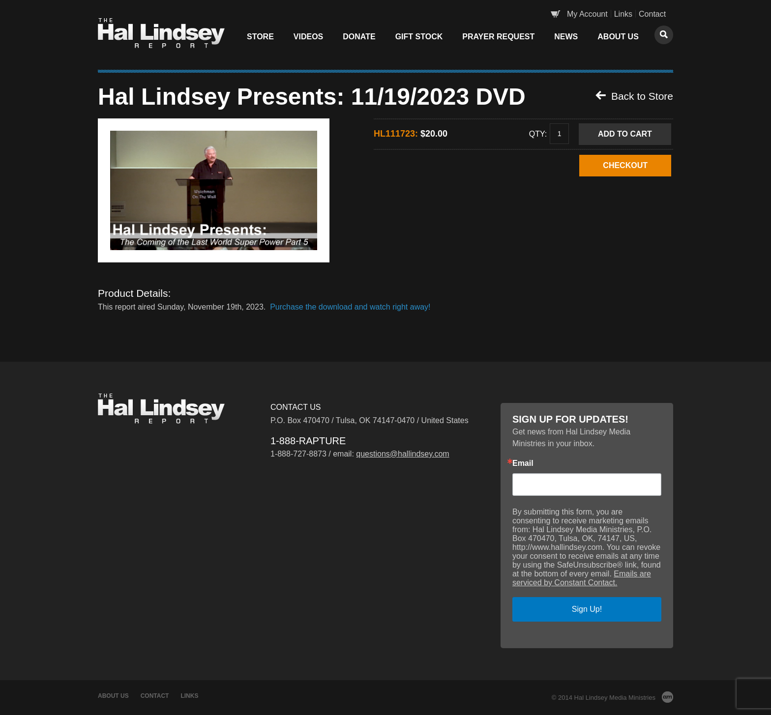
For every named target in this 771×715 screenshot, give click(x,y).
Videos (308, 36)
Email (523, 463)
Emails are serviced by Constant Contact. (581, 578)
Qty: (538, 133)
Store (260, 36)
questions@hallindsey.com (402, 454)
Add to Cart (625, 134)
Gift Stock (419, 36)
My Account (587, 14)
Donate (359, 36)
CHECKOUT (625, 165)
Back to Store (634, 96)
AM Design (667, 697)
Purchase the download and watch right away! (350, 307)
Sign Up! (587, 609)
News (566, 36)
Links (623, 14)
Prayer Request (498, 36)
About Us (618, 36)
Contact (652, 14)
